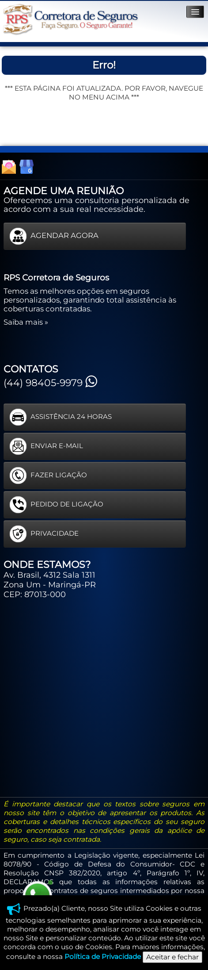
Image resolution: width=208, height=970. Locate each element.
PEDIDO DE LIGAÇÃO (56, 505)
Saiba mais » (26, 322)
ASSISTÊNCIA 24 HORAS (60, 417)
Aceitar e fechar (172, 957)
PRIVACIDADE (44, 534)
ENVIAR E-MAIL (46, 446)
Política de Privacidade (102, 956)
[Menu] (195, 11)
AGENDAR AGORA (53, 236)
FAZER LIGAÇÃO (48, 475)
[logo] (70, 19)
